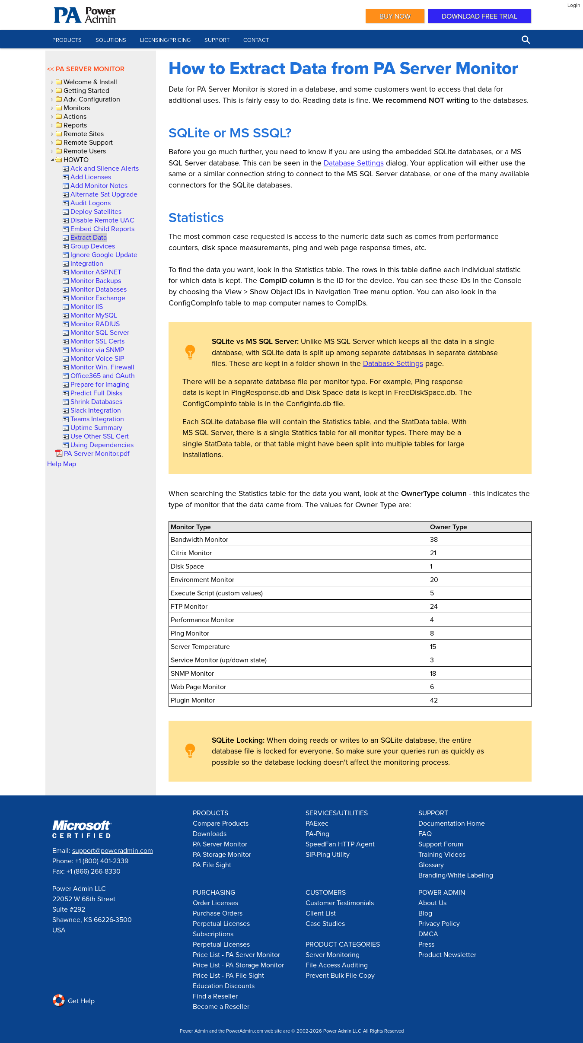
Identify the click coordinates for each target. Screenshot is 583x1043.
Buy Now (395, 16)
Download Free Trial (479, 16)
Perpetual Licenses (221, 923)
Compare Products (220, 823)
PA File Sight (212, 864)
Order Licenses (215, 902)
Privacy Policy (439, 923)
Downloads (209, 833)
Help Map (61, 463)
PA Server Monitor (90, 69)
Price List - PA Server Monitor (236, 954)
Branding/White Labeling (455, 875)
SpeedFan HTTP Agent (340, 844)
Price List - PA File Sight (228, 975)
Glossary (431, 864)
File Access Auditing (337, 965)
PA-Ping (317, 833)
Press (426, 944)
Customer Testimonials (340, 902)
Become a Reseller (221, 1006)
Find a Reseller (215, 996)
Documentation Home (451, 823)
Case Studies (325, 923)
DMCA (428, 933)
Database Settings (354, 162)
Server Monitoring (333, 954)
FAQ (425, 833)
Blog (425, 913)
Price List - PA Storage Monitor (238, 965)
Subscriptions (213, 933)
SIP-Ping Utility (328, 854)
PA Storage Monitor (222, 854)
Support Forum (440, 844)
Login (573, 5)
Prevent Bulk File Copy (340, 975)
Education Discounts (224, 985)
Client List (321, 913)
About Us (432, 902)
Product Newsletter (447, 954)
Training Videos (441, 854)
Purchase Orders (217, 913)
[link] (104, 168)
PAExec (317, 823)
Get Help (73, 1000)
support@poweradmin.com (112, 850)
